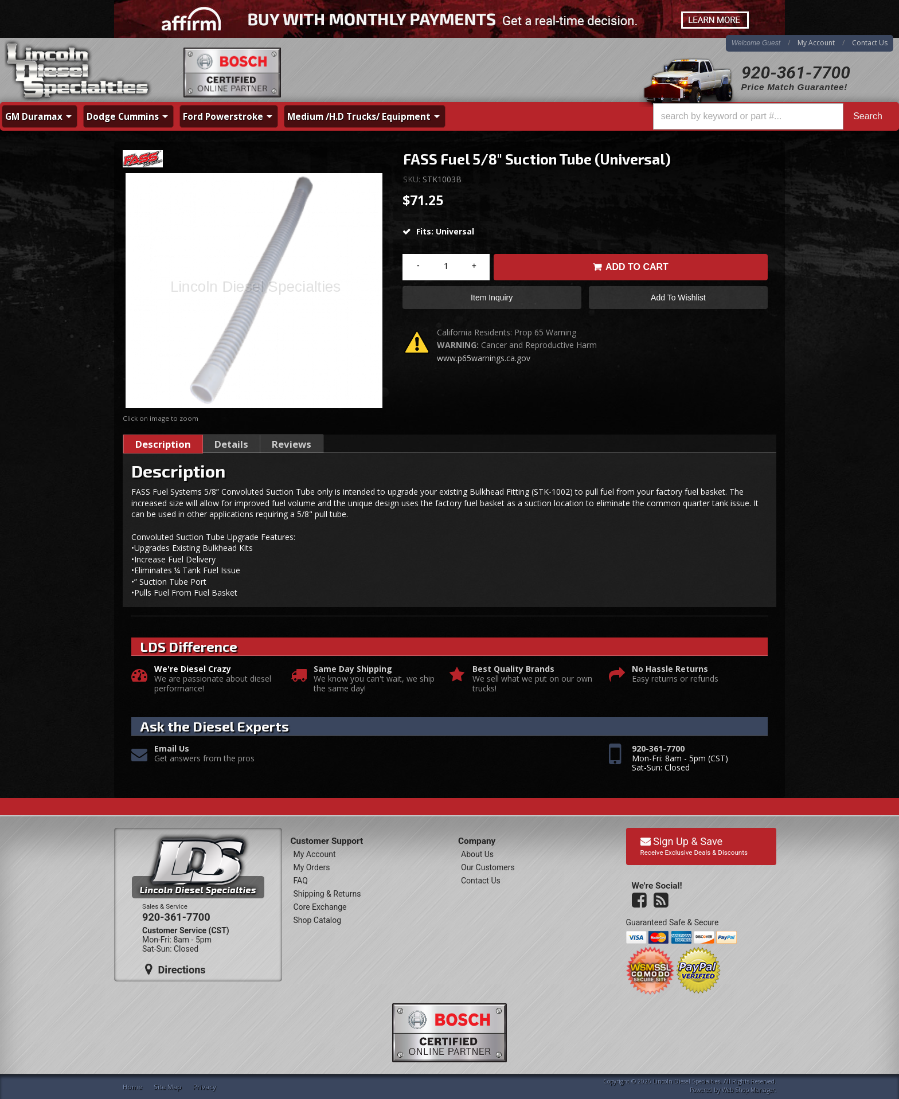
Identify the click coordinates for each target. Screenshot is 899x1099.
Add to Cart (637, 267)
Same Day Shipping (353, 669)
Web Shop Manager (748, 1090)
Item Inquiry (492, 297)
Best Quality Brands (513, 669)
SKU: (413, 179)
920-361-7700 (795, 72)
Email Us (171, 749)
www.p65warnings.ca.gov (483, 358)
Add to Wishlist (678, 297)
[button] (772, 116)
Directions (175, 969)
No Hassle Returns (670, 669)
